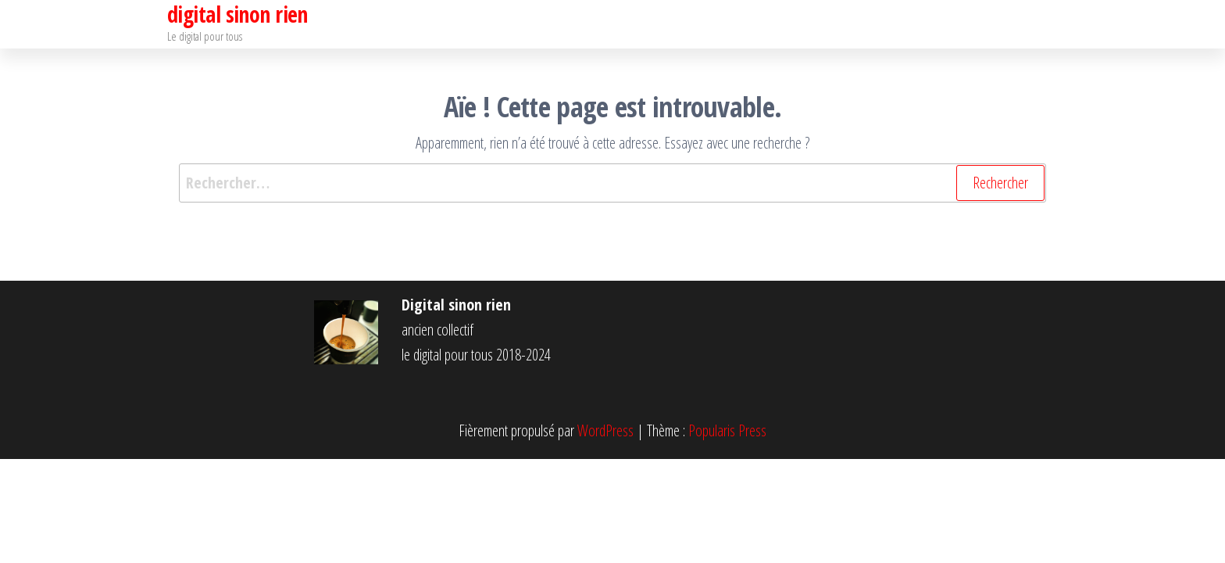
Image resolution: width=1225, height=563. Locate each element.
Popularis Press (727, 430)
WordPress (605, 430)
